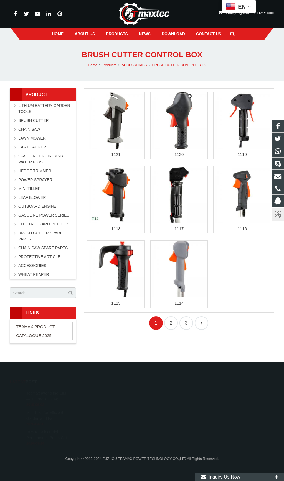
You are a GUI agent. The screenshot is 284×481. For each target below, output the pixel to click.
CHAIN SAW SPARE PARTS (43, 248)
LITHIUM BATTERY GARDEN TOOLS (44, 108)
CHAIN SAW (29, 129)
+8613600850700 (164, 400)
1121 (115, 154)
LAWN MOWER (32, 138)
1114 (179, 303)
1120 (179, 154)
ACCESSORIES (32, 265)
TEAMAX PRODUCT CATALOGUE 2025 (35, 331)
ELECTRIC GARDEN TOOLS (43, 224)
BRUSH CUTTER (33, 120)
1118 (115, 228)
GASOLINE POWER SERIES (43, 215)
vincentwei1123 (163, 424)
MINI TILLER (29, 188)
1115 (115, 303)
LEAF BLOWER (32, 197)
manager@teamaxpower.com (174, 416)
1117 (179, 228)
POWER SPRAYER (35, 180)
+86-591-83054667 (165, 408)
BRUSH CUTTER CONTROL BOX (142, 54)
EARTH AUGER (32, 147)
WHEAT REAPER (33, 274)
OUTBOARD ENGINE (37, 206)
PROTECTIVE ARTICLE (39, 256)
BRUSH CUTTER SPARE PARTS (40, 236)
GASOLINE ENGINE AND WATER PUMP (40, 159)
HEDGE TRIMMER (34, 171)
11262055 (159, 391)
